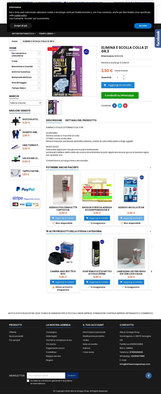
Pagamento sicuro (55, 348)
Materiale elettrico (91, 26)
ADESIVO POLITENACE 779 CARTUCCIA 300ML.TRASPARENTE (63, 210)
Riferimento (107, 56)
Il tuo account (93, 325)
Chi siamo (51, 344)
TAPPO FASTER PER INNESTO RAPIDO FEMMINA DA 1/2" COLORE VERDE (31, 171)
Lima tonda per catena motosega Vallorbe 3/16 (31, 145)
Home (12, 48)
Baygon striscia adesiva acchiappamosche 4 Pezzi (97, 210)
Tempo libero (46, 33)
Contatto (127, 325)
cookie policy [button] (20, 375)
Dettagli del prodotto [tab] (81, 120)
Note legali (51, 336)
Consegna (51, 332)
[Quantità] (117, 77)
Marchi (14, 96)
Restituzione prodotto (93, 336)
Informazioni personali (94, 332)
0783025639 (27, 2)
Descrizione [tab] (54, 120)
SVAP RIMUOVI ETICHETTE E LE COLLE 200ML (97, 272)
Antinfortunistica (23, 33)
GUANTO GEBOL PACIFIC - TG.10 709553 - (31, 132)
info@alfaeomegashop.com (88, 2)
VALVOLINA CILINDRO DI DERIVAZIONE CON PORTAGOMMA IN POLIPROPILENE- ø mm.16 (31, 158)
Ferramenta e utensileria (34, 26)
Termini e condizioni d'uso (59, 340)
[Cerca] (80, 14)
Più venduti (14, 340)
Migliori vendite (19, 110)
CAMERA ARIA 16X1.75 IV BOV (63, 272)
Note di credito (90, 344)
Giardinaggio (127, 26)
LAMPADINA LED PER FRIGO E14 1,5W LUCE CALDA (131, 272)
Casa (111, 26)
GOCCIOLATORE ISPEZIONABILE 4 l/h (31, 119)
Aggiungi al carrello (117, 85)
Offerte (12, 332)
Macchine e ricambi (64, 26)
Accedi (128, 2)
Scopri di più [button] (20, 385)
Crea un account (143, 2)
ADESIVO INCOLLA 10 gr (131, 207)
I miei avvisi (88, 352)
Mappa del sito (53, 356)
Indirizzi (86, 348)
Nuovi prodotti (16, 336)
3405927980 (55, 2)
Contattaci (51, 352)
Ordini (86, 340)
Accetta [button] (143, 385)
